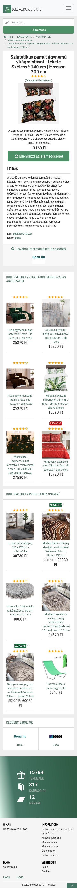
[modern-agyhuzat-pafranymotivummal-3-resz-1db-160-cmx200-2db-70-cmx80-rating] (56, 363)
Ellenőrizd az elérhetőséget (38, 156)
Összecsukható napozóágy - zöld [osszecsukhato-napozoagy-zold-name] (55, 686)
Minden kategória (51, 837)
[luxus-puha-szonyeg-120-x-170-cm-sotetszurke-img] (20, 526)
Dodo (20, 877)
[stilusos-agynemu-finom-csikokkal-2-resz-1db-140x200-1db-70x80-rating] (56, 297)
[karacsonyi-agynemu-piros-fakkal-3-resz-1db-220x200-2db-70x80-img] (56, 445)
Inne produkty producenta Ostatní (32, 494)
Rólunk (45, 867)
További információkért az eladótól (38, 255)
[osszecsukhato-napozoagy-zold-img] (56, 667)
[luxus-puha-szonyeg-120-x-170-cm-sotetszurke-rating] (20, 510)
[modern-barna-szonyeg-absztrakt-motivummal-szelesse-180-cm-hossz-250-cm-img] (56, 526)
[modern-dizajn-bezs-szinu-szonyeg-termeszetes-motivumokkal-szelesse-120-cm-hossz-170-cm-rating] (56, 581)
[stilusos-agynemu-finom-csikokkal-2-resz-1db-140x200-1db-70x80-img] (56, 313)
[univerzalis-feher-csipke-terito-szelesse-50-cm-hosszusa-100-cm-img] (20, 593)
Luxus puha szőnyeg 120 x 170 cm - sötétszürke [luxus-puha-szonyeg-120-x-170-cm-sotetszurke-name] (20, 547)
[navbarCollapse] (68, 8)
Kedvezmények (50, 855)
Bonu (18, 237)
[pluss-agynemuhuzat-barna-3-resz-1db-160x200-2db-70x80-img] (20, 379)
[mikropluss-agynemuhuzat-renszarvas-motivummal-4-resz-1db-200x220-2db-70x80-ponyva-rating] (20, 429)
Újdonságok (48, 850)
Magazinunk (10, 867)
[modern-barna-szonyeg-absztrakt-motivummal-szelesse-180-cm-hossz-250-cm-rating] (56, 510)
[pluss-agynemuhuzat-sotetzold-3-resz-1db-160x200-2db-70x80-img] (20, 313)
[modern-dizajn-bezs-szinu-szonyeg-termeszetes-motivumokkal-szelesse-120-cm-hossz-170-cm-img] (56, 597)
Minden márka (50, 842)
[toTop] (72, 885)
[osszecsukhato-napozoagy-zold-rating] (56, 651)
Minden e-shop (50, 846)
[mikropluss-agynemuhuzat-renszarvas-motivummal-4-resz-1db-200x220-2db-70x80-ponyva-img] (20, 442)
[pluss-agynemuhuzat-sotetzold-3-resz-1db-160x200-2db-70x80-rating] (20, 297)
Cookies (46, 871)
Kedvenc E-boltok (19, 722)
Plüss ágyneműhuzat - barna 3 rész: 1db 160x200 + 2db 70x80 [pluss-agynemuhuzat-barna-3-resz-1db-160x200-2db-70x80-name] (20, 399)
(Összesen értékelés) (38, 80)
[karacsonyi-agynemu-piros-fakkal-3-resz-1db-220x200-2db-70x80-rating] (56, 429)
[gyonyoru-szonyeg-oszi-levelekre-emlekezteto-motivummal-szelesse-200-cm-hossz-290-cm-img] (20, 667)
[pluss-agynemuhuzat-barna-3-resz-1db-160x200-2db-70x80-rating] (20, 363)
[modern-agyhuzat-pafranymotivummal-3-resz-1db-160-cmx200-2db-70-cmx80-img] (56, 379)
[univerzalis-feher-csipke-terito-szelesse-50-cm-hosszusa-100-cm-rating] (20, 581)
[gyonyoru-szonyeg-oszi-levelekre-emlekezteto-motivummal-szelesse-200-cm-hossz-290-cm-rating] (20, 651)
